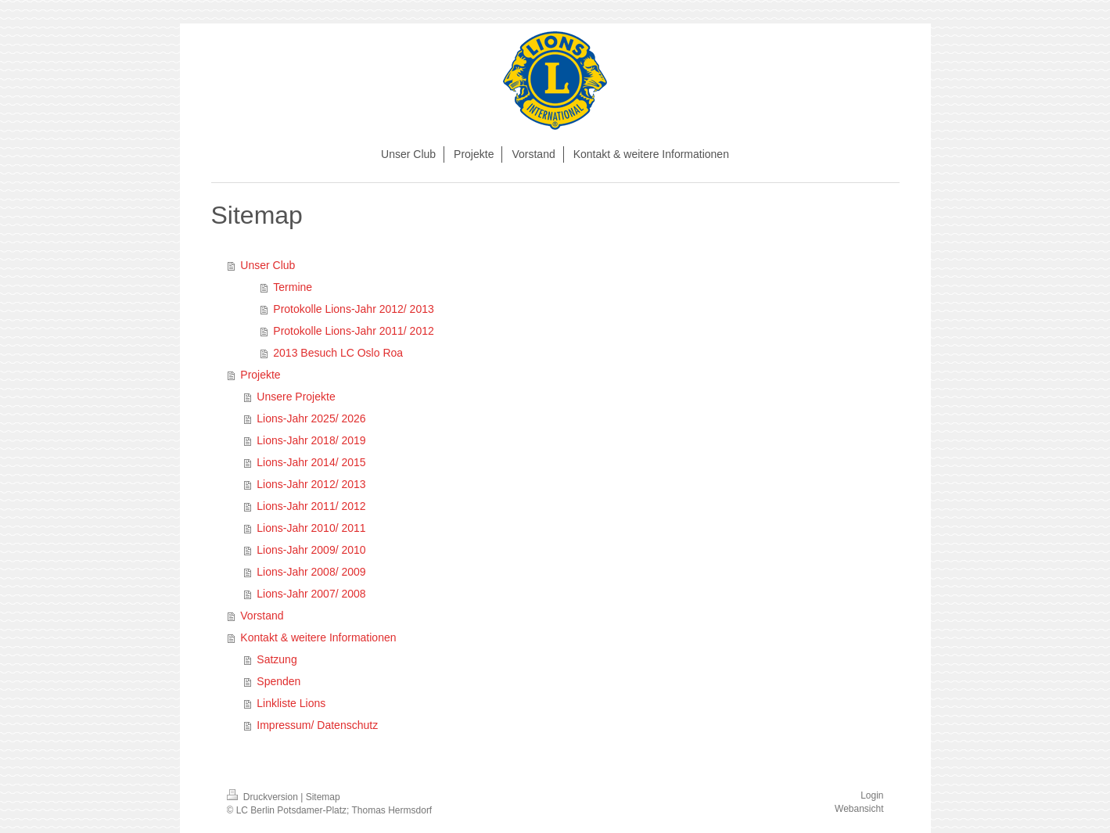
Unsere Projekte (296, 396)
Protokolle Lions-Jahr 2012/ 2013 (353, 309)
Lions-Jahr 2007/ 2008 (311, 593)
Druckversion (264, 797)
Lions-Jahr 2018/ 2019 (311, 440)
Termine (292, 287)
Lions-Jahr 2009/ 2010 (311, 550)
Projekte (260, 374)
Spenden (278, 681)
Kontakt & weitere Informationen (318, 637)
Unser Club (267, 265)
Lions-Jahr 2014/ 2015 (311, 462)
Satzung (276, 659)
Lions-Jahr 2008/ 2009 (311, 572)
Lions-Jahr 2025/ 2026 (311, 418)
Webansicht (859, 808)
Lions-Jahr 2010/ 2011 (311, 528)
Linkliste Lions (291, 703)
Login (871, 795)
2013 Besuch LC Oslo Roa (338, 352)
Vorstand (261, 615)
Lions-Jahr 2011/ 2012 (311, 506)
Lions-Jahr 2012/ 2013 (311, 484)
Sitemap (323, 797)
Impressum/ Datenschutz (317, 725)
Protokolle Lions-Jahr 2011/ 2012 (353, 331)
